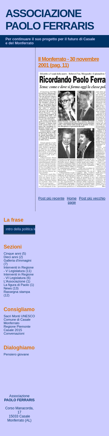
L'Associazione (14, 281)
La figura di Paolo (16, 285)
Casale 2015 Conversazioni (13, 331)
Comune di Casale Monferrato (17, 321)
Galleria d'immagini (17, 260)
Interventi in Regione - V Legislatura (18, 269)
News (7, 288)
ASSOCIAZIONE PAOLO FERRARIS (50, 19)
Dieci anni (10, 257)
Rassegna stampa (16, 291)
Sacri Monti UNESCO (19, 316)
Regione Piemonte (17, 326)
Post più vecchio (92, 198)
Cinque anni (12, 253)
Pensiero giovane (16, 354)
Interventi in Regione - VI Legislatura (18, 276)
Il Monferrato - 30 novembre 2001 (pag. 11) (68, 62)
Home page (71, 200)
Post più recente (51, 198)
